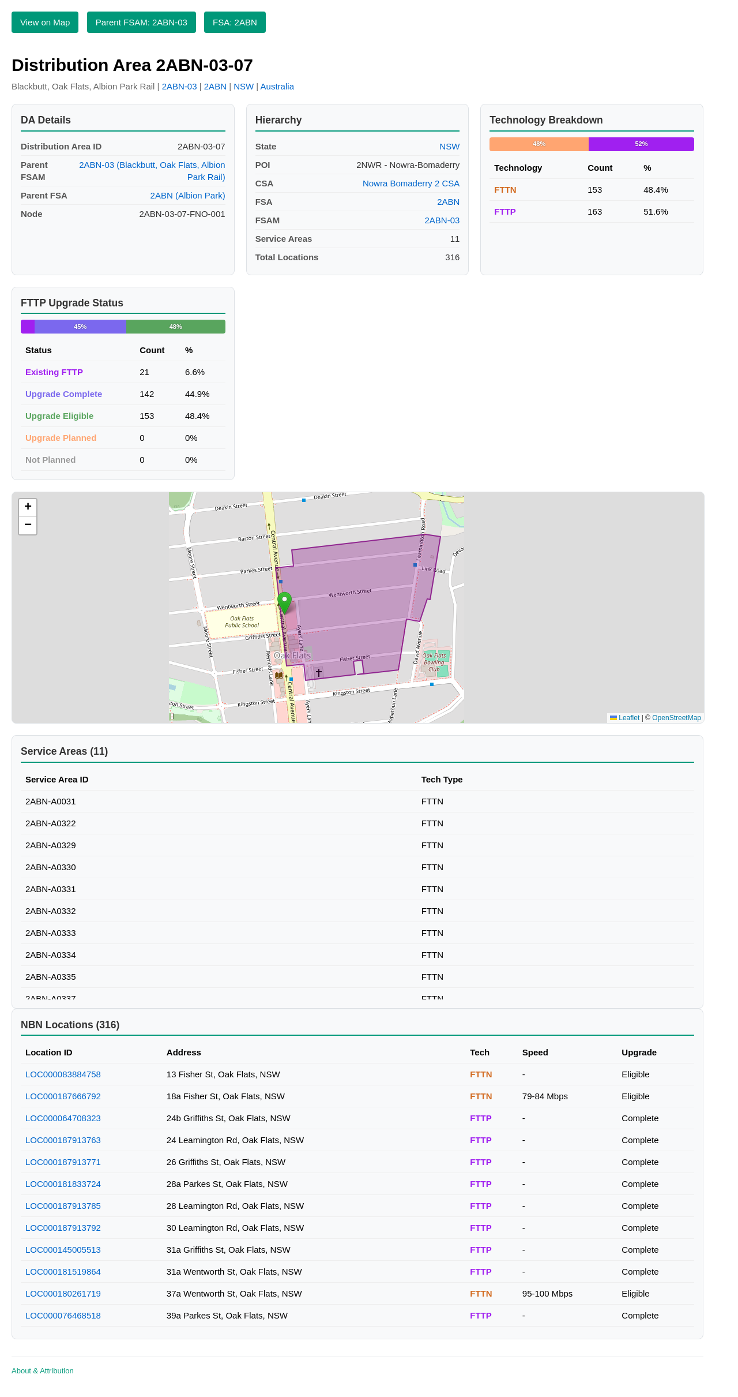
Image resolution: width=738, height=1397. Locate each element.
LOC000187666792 (63, 1096)
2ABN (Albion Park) (187, 195)
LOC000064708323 (63, 1118)
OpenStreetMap (676, 718)
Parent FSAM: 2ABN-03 (141, 22)
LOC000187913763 (63, 1140)
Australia (277, 86)
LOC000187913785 (63, 1206)
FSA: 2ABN (235, 22)
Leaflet (624, 718)
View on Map (45, 22)
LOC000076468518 (63, 1315)
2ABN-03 (179, 86)
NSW (244, 86)
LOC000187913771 (63, 1162)
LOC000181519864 (63, 1271)
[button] (284, 603)
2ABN (215, 86)
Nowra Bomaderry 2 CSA (411, 183)
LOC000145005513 (63, 1249)
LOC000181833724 (63, 1184)
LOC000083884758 (63, 1074)
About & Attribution (43, 1370)
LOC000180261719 (63, 1293)
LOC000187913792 (63, 1228)
